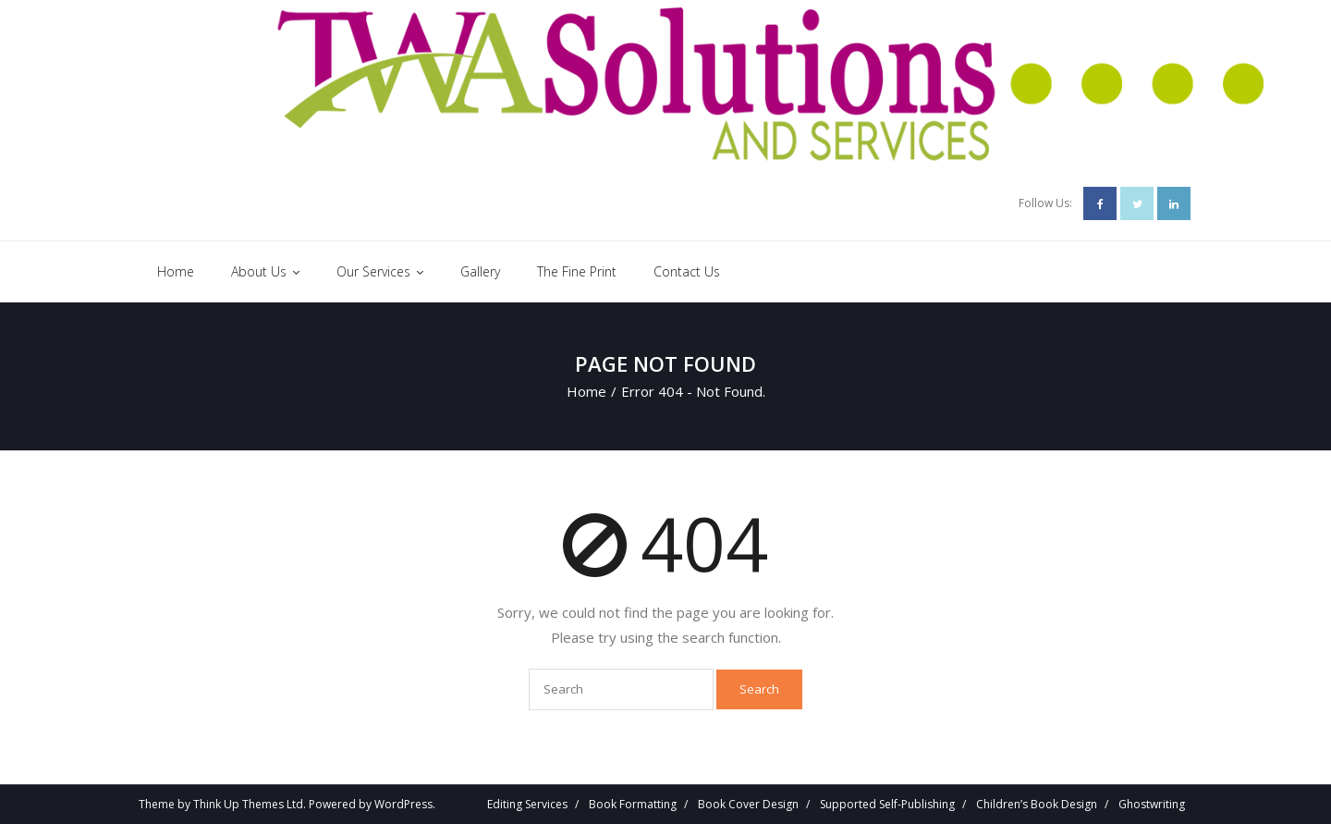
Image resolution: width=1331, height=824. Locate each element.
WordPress (403, 804)
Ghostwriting (1151, 804)
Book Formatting (633, 804)
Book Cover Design (748, 804)
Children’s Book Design (1036, 804)
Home (586, 391)
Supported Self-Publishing (887, 804)
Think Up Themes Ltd (248, 804)
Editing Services (527, 804)
